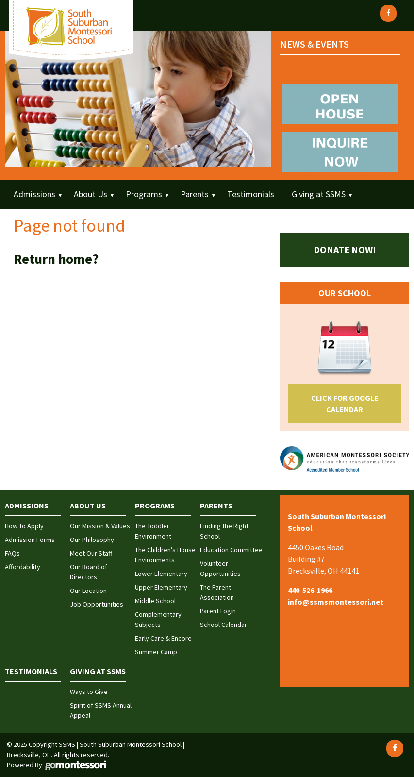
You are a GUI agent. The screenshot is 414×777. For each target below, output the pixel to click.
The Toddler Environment (153, 531)
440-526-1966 (310, 590)
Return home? (56, 259)
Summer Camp (156, 651)
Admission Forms (30, 539)
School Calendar (223, 624)
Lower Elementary (161, 573)
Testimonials (250, 194)
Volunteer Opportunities (220, 568)
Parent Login (218, 611)
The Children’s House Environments (165, 554)
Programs (144, 194)
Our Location (88, 590)
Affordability (22, 566)
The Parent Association (217, 592)
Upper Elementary (161, 587)
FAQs (12, 553)
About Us (90, 194)
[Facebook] (388, 13)
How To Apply (24, 526)
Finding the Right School (224, 531)
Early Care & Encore (163, 638)
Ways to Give (89, 691)
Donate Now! (345, 249)
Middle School (155, 600)
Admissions (34, 194)
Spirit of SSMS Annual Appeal (101, 710)
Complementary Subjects (158, 619)
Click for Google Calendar (345, 403)
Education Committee (231, 549)
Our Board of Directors (88, 571)
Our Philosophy (92, 539)
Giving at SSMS (319, 194)
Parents (195, 194)
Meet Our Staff (91, 553)
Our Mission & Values (100, 526)
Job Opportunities (96, 604)
